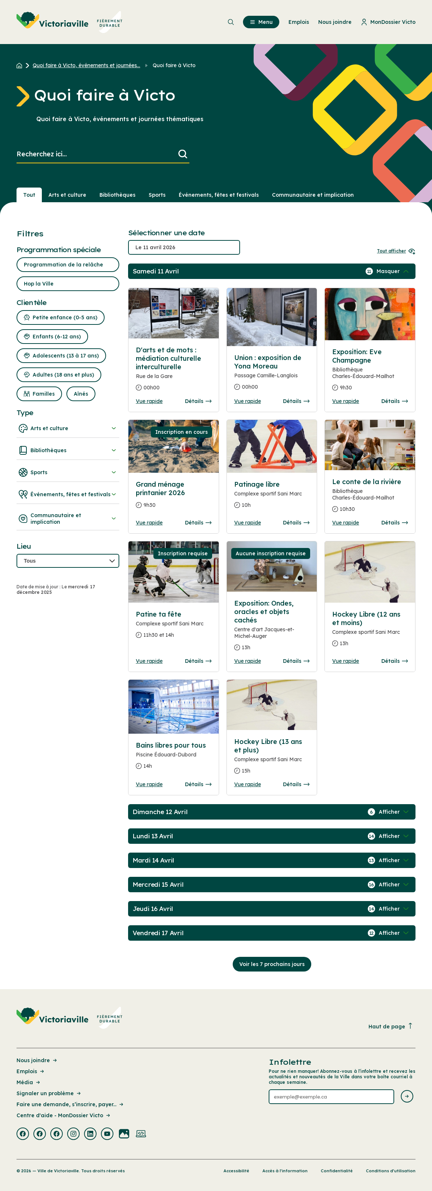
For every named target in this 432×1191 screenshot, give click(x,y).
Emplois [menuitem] (298, 22)
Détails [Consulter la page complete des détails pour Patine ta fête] (198, 661)
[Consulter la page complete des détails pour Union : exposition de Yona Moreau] (272, 375)
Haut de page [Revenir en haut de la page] (391, 1026)
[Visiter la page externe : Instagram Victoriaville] (73, 1134)
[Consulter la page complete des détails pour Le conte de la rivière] (370, 498)
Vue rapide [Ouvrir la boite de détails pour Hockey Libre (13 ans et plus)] (247, 784)
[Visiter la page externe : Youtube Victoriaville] (107, 1134)
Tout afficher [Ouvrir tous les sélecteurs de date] (396, 251)
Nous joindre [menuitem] (335, 22)
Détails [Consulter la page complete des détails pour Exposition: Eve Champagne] (394, 401)
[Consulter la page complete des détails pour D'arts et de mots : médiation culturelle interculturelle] (173, 372)
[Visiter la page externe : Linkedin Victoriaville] (90, 1134)
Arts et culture (68, 428)
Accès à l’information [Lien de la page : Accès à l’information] (285, 1170)
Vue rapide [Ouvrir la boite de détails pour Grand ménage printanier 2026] (149, 522)
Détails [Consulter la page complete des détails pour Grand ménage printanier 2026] (198, 522)
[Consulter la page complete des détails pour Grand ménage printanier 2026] (173, 497)
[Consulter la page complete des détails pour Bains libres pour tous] (173, 758)
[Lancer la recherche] (182, 154)
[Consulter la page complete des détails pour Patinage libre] (272, 497)
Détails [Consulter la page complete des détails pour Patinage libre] (296, 522)
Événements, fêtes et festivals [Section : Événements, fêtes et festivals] (219, 195)
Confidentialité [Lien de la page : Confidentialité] (337, 1170)
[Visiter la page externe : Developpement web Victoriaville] (141, 1134)
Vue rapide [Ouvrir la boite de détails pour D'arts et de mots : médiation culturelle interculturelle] (149, 401)
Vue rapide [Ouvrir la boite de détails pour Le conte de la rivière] (345, 522)
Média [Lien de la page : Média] (29, 1082)
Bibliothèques (68, 450)
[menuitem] (70, 22)
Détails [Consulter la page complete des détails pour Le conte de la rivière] (394, 522)
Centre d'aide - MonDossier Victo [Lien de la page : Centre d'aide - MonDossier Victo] (64, 1115)
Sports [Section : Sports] (157, 195)
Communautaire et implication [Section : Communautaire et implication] (313, 195)
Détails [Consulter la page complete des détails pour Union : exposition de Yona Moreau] (296, 401)
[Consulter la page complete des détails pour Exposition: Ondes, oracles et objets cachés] (272, 628)
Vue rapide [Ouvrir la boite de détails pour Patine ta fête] (149, 661)
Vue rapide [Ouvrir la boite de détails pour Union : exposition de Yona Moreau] (247, 401)
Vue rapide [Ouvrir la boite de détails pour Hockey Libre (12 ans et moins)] (345, 661)
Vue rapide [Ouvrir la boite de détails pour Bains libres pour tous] (149, 784)
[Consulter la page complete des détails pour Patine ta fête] (173, 627)
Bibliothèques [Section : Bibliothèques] (117, 195)
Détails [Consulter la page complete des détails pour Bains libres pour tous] (198, 784)
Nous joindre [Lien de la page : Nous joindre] (37, 1060)
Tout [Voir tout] (29, 195)
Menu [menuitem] (261, 22)
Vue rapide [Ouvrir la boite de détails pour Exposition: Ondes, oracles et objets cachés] (247, 661)
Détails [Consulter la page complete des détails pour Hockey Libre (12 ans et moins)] (394, 661)
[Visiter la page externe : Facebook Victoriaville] (23, 1134)
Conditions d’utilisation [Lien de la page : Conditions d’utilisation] (390, 1170)
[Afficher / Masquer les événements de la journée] (393, 271)
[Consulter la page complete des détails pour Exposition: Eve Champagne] (370, 373)
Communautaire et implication (68, 518)
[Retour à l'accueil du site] (21, 65)
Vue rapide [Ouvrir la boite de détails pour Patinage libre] (247, 522)
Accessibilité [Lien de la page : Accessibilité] (236, 1170)
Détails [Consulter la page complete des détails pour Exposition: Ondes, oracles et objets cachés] (296, 661)
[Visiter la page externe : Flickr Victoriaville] (124, 1134)
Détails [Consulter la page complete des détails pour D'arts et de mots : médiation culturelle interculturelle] (198, 401)
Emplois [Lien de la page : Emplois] (31, 1071)
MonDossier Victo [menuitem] (388, 22)
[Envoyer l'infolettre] (407, 1097)
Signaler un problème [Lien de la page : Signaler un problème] (49, 1093)
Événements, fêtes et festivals (68, 494)
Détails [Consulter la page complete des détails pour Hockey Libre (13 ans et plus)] (296, 784)
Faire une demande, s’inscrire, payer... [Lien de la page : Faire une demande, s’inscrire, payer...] (70, 1104)
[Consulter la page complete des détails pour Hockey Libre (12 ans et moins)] (370, 632)
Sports (68, 472)
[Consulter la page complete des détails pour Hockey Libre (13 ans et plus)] (272, 759)
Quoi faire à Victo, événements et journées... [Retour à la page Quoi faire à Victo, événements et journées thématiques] (86, 65)
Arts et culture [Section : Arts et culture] (67, 195)
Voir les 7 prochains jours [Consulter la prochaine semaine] (272, 964)
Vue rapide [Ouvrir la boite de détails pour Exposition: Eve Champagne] (345, 401)
